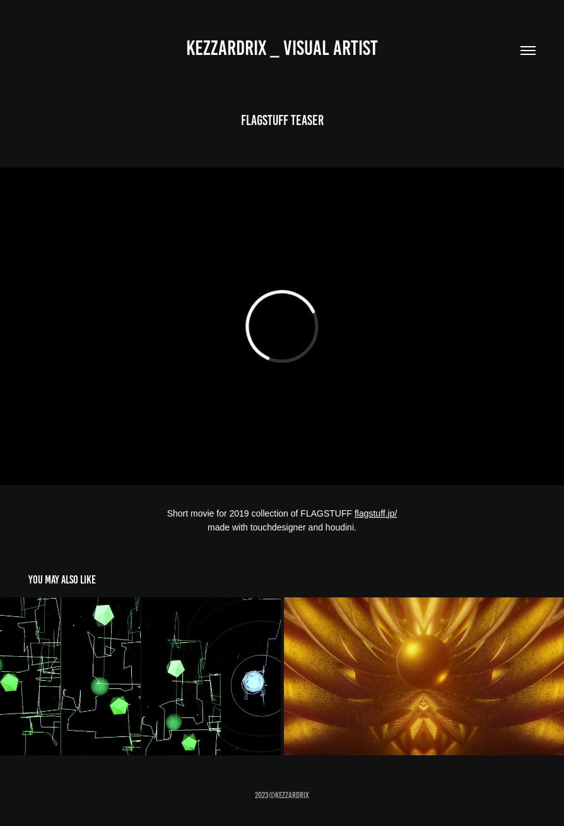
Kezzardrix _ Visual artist (282, 48)
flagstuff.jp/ (376, 513)
